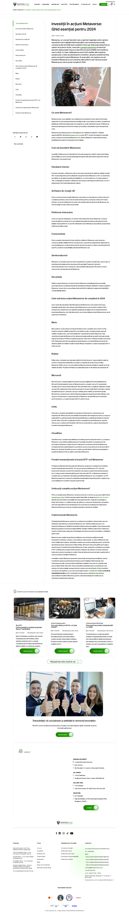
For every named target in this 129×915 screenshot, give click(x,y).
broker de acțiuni (103, 497)
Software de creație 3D (23, 39)
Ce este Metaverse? (22, 23)
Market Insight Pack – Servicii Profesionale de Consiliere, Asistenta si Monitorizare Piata (22, 866)
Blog (94, 4)
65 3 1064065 (79, 796)
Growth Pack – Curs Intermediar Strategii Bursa (23, 857)
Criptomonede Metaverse (23, 113)
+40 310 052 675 (110, 1)
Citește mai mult (27, 651)
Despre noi (55, 4)
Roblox (18, 79)
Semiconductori (20, 55)
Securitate (19, 60)
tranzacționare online (58, 497)
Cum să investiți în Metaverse (24, 28)
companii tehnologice (88, 47)
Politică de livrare (66, 851)
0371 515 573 (78, 765)
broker (96, 495)
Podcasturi (40, 859)
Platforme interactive (22, 44)
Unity (17, 89)
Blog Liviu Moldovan (43, 865)
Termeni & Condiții (67, 848)
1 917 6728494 (79, 785)
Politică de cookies (67, 859)
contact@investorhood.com (84, 762)
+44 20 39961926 (80, 775)
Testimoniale (74, 4)
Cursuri (37, 4)
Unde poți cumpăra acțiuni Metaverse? (27, 107)
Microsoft (18, 84)
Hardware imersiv (21, 34)
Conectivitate (20, 50)
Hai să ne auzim (62, 734)
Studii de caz (85, 4)
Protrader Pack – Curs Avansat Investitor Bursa (22, 861)
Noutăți (64, 4)
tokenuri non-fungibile (77, 135)
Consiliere (45, 4)
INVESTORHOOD (18, 10)
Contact (89, 807)
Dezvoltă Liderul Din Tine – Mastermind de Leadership (21, 848)
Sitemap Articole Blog (44, 867)
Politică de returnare (67, 853)
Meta (17, 73)
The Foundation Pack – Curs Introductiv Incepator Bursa (22, 853)
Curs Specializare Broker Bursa (23, 871)
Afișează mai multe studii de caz (63, 662)
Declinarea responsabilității (69, 856)
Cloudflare (19, 95)
